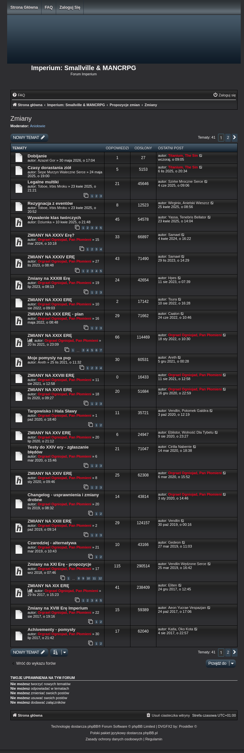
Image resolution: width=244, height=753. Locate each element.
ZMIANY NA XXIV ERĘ (50, 473)
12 (100, 578)
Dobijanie (37, 156)
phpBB (93, 726)
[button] (235, 138)
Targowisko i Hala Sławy (52, 411)
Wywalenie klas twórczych (54, 217)
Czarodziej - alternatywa (52, 542)
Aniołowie (37, 126)
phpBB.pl (150, 733)
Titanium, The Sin (183, 155)
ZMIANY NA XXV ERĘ (49, 432)
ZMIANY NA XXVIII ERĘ (51, 375)
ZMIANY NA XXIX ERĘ (50, 335)
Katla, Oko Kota (180, 629)
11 (94, 578)
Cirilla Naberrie (180, 447)
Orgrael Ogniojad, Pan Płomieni (64, 239)
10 (88, 578)
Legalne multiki (43, 181)
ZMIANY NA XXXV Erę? (51, 235)
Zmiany (21, 118)
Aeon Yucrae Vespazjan (187, 608)
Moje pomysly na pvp (49, 357)
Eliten (172, 585)
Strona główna (24, 7)
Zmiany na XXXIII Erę (49, 278)
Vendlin (174, 521)
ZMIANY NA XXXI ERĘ (50, 299)
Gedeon (174, 542)
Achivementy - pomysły (51, 629)
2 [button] (228, 137)
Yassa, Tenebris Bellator (187, 217)
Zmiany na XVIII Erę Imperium (58, 608)
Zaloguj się (69, 7)
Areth (42, 362)
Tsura (172, 299)
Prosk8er (186, 726)
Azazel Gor (46, 160)
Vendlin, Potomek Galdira (188, 411)
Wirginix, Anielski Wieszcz (188, 203)
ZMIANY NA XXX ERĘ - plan (55, 314)
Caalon (173, 313)
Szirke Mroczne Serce (185, 181)
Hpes (172, 278)
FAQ (49, 7)
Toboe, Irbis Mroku (52, 186)
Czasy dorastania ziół (49, 167)
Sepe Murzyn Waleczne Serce (62, 172)
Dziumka (45, 222)
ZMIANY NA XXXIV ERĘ (51, 256)
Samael (174, 235)
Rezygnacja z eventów (50, 203)
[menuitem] (18, 95)
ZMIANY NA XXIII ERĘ (50, 521)
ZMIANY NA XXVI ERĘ (50, 389)
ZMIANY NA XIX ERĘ (48, 585)
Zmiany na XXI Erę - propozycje (59, 564)
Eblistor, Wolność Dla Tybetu (191, 432)
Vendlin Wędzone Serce (187, 564)
